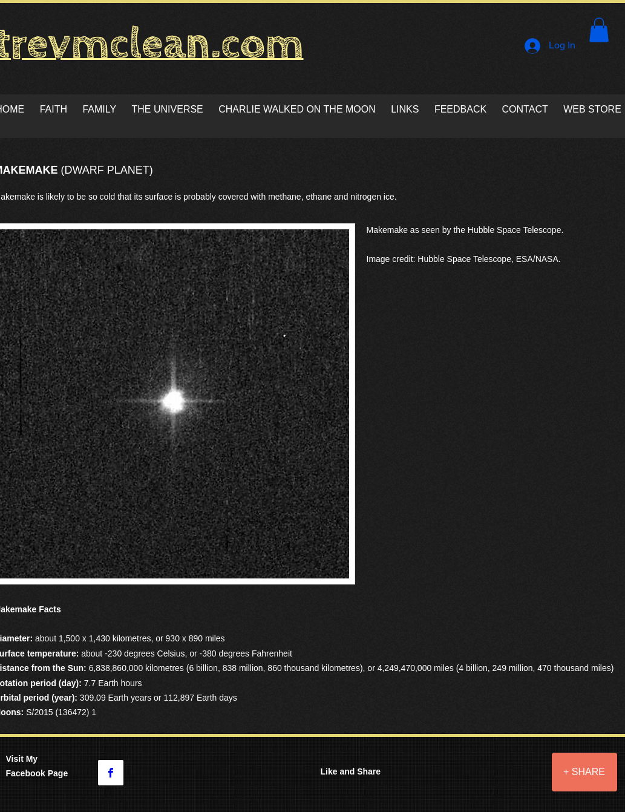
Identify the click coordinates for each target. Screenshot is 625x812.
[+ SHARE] (584, 772)
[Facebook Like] (488, 780)
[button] (599, 30)
